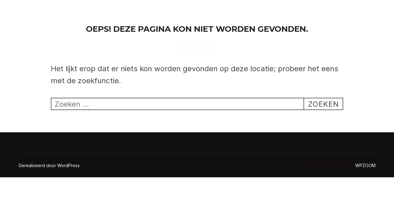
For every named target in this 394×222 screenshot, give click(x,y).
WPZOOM (365, 165)
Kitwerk (356, 11)
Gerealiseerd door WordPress (49, 165)
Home (241, 11)
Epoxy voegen (314, 11)
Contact (273, 11)
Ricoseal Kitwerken (44, 11)
